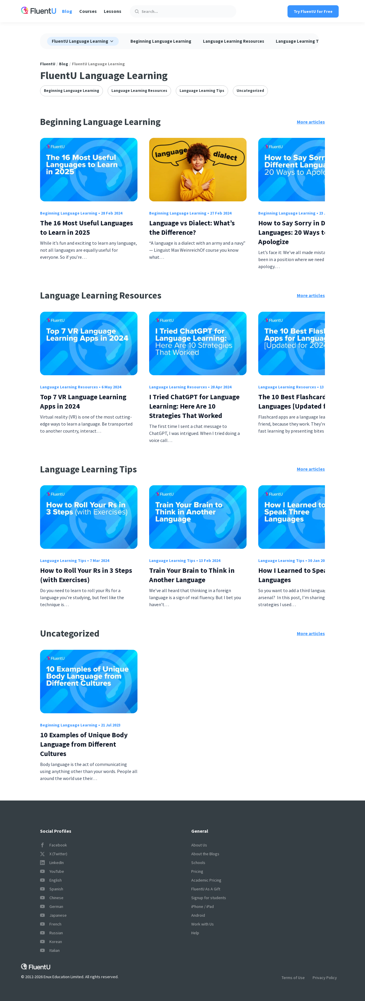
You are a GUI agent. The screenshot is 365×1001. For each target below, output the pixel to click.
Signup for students (208, 897)
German (51, 906)
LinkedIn (52, 862)
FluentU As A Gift (205, 889)
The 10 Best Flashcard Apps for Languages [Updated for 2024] (306, 401)
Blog (67, 11)
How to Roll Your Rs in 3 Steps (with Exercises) (86, 575)
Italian (50, 950)
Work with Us (202, 924)
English (51, 880)
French (50, 924)
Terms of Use (293, 977)
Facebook (53, 845)
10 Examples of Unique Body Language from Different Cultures (84, 744)
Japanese (53, 915)
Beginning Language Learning (160, 41)
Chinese (51, 897)
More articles (311, 122)
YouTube (52, 871)
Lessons (112, 11)
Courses (88, 11)
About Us (199, 845)
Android (198, 915)
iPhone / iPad (202, 906)
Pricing (197, 871)
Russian (51, 932)
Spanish (51, 889)
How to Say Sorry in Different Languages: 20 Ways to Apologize (303, 232)
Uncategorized (250, 90)
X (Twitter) (53, 853)
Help (195, 932)
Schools (198, 862)
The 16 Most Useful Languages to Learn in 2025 (86, 227)
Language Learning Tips (300, 41)
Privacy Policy (325, 977)
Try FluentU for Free (313, 11)
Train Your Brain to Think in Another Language (192, 575)
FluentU (47, 63)
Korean (51, 941)
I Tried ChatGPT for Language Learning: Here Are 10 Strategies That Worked (194, 406)
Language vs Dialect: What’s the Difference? (192, 227)
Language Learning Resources (233, 41)
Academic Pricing (206, 880)
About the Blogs (205, 853)
